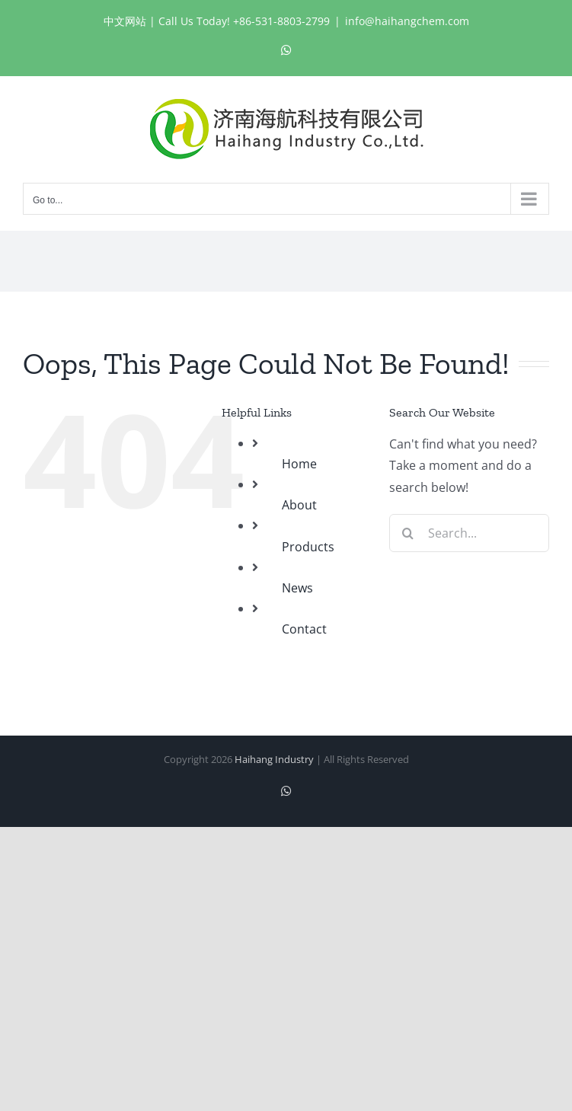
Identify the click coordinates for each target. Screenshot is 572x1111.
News (297, 587)
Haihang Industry (274, 759)
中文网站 (125, 21)
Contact (304, 629)
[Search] (408, 533)
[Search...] (469, 533)
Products (308, 546)
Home (299, 463)
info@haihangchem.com (407, 21)
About (299, 504)
